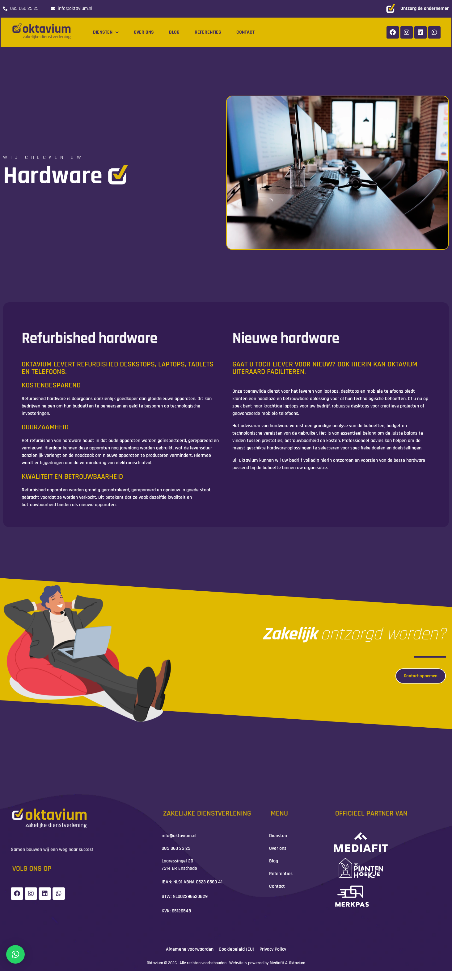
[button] (15, 954)
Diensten (106, 32)
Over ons (144, 32)
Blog (174, 32)
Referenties (208, 32)
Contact (245, 32)
